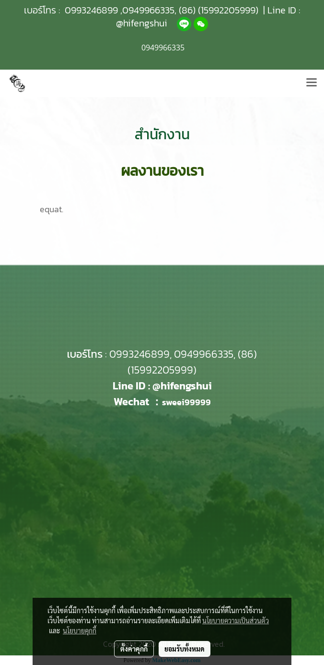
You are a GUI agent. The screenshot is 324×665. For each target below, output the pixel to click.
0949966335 (148, 10)
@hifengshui (141, 23)
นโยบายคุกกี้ (79, 630)
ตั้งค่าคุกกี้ (134, 648)
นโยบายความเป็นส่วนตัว (235, 620)
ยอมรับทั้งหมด (184, 648)
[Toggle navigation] (311, 83)
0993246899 (91, 10)
